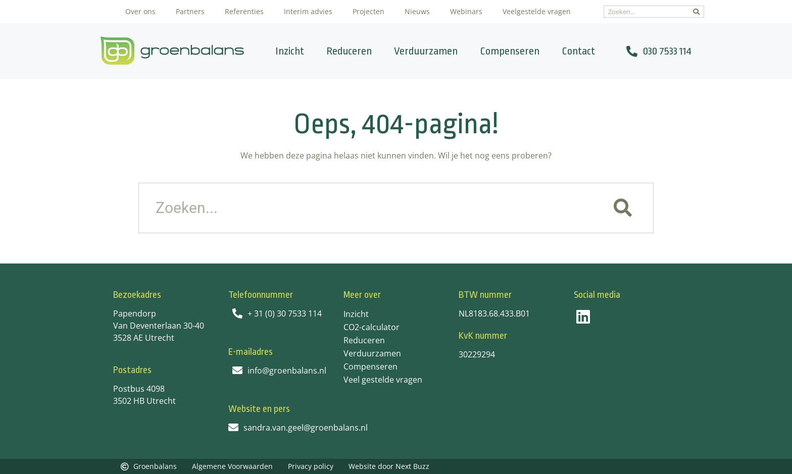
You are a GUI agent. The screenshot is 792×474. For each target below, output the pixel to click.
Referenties (244, 11)
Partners (190, 11)
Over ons (140, 11)
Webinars (466, 11)
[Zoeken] (696, 11)
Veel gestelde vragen (382, 379)
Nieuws (417, 11)
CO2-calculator (371, 327)
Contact (578, 51)
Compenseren (509, 51)
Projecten (368, 11)
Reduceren (349, 51)
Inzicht (289, 51)
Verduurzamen (426, 51)
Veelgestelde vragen (537, 11)
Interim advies (308, 11)
